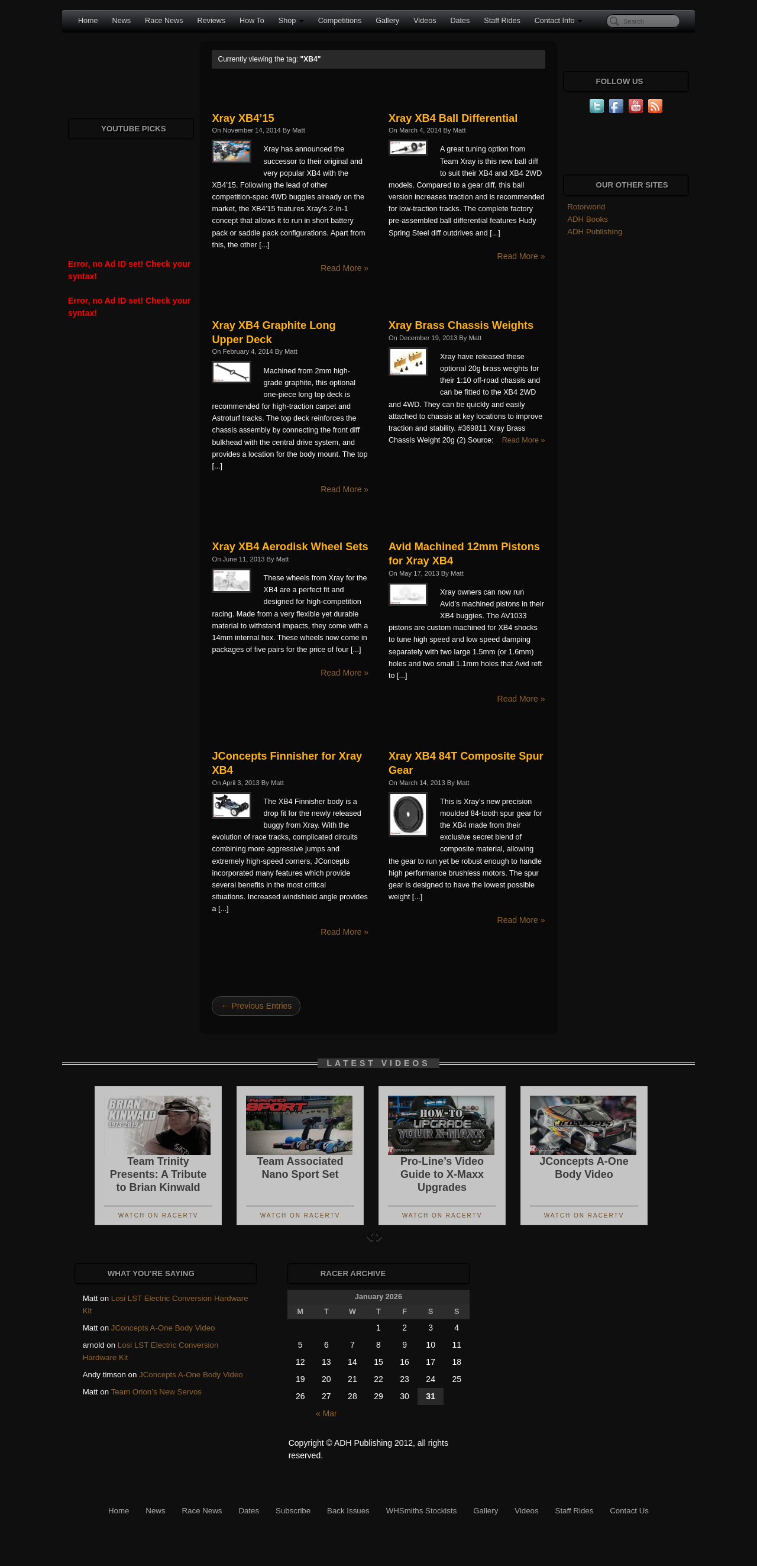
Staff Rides (502, 21)
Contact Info (559, 21)
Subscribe (293, 1510)
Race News (164, 21)
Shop (291, 21)
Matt (298, 130)
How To (252, 21)
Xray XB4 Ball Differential (453, 118)
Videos (424, 21)
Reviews (211, 21)
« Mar (326, 1413)
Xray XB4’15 (243, 118)
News (121, 21)
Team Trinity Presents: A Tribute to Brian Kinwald (158, 1174)
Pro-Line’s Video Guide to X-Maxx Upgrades (442, 1174)
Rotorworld (586, 206)
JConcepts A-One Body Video (163, 1327)
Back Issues (348, 1510)
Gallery (387, 21)
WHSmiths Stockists (421, 1510)
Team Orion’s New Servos (156, 1391)
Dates (460, 21)
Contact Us (629, 1510)
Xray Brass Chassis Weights (461, 325)
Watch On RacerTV (158, 1215)
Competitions (340, 21)
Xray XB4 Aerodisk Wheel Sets (290, 547)
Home (88, 21)
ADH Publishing (594, 231)
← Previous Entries (256, 1005)
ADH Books (587, 219)
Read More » (344, 268)
